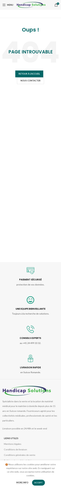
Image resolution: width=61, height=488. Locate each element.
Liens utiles (11, 438)
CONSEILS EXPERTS (30, 338)
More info (22, 482)
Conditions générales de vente (19, 455)
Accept (38, 482)
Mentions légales (12, 444)
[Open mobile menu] (8, 5)
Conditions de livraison (15, 449)
